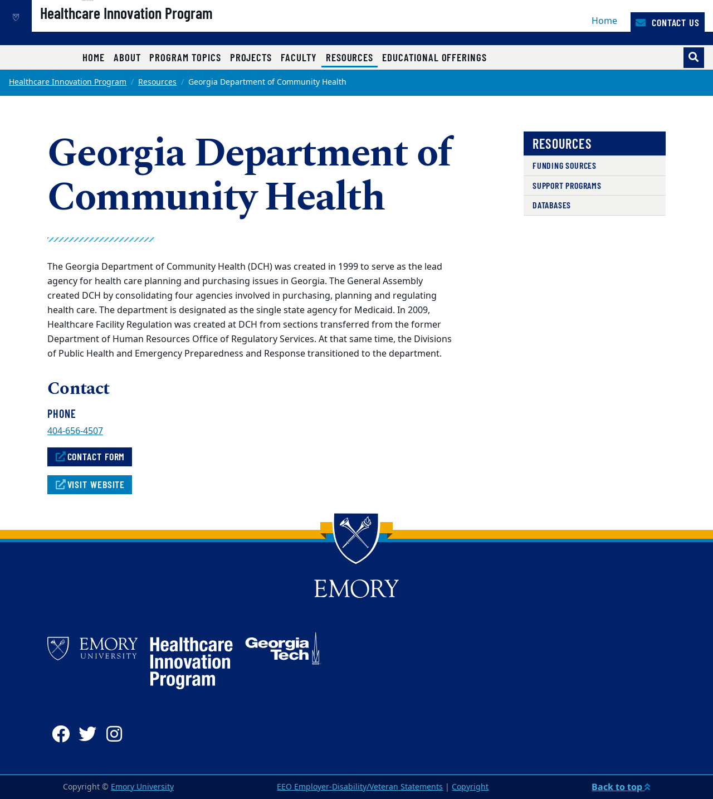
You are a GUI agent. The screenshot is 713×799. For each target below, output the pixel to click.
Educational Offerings (434, 57)
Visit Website (90, 484)
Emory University (142, 787)
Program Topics (185, 57)
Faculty (299, 57)
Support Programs (567, 185)
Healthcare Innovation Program (164, 28)
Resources (352, 57)
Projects (251, 57)
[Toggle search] (693, 57)
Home (604, 21)
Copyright (470, 787)
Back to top (621, 787)
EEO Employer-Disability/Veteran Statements (360, 787)
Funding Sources (565, 165)
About (127, 57)
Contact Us (668, 22)
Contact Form (90, 456)
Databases (552, 204)
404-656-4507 (75, 431)
